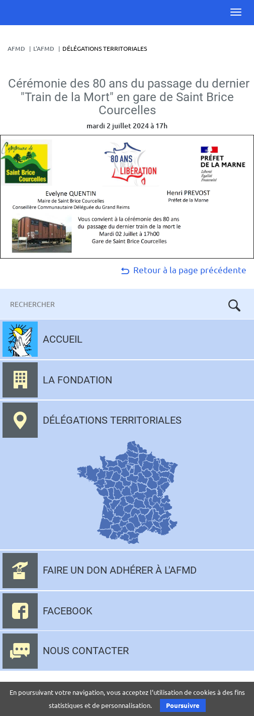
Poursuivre (183, 705)
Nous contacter (86, 651)
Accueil (62, 339)
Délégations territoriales (112, 420)
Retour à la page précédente (182, 269)
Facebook (68, 611)
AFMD (16, 48)
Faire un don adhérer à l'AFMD (120, 570)
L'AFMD (43, 48)
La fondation (77, 380)
